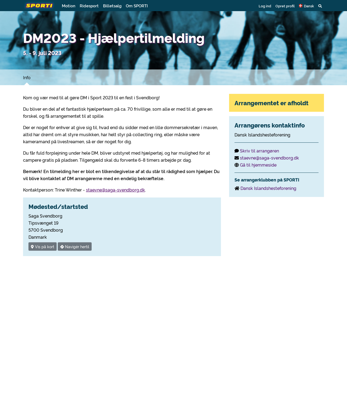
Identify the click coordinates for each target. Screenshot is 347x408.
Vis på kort (42, 246)
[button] (306, 5)
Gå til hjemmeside (258, 165)
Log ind (265, 5)
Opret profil (285, 5)
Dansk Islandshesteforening (268, 188)
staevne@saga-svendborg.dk (115, 190)
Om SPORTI (137, 5)
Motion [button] (68, 5)
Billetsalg (112, 5)
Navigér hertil (74, 246)
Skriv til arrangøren (259, 151)
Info (27, 77)
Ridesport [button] (89, 5)
